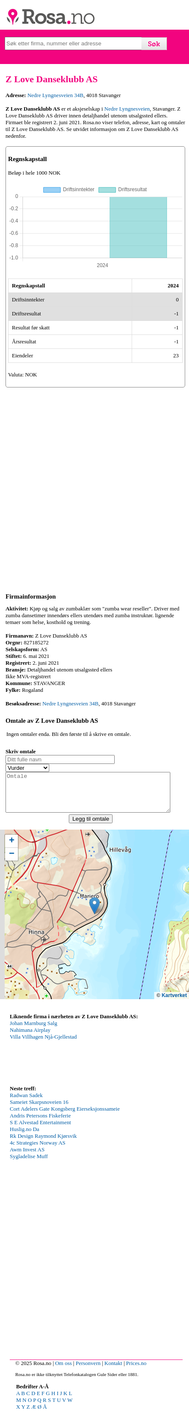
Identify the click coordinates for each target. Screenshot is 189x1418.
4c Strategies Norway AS (37, 1150)
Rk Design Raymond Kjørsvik (43, 1143)
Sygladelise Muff (29, 1164)
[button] (94, 913)
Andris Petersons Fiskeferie (40, 1123)
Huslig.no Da (24, 1137)
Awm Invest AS (27, 1157)
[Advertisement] (94, 488)
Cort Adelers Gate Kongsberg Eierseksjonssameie (65, 1116)
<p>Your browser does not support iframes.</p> (73, 1059)
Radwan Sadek (26, 1103)
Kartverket (174, 1003)
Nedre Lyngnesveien (127, 109)
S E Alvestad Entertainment (40, 1130)
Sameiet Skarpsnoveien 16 (39, 1109)
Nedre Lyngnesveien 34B (55, 95)
